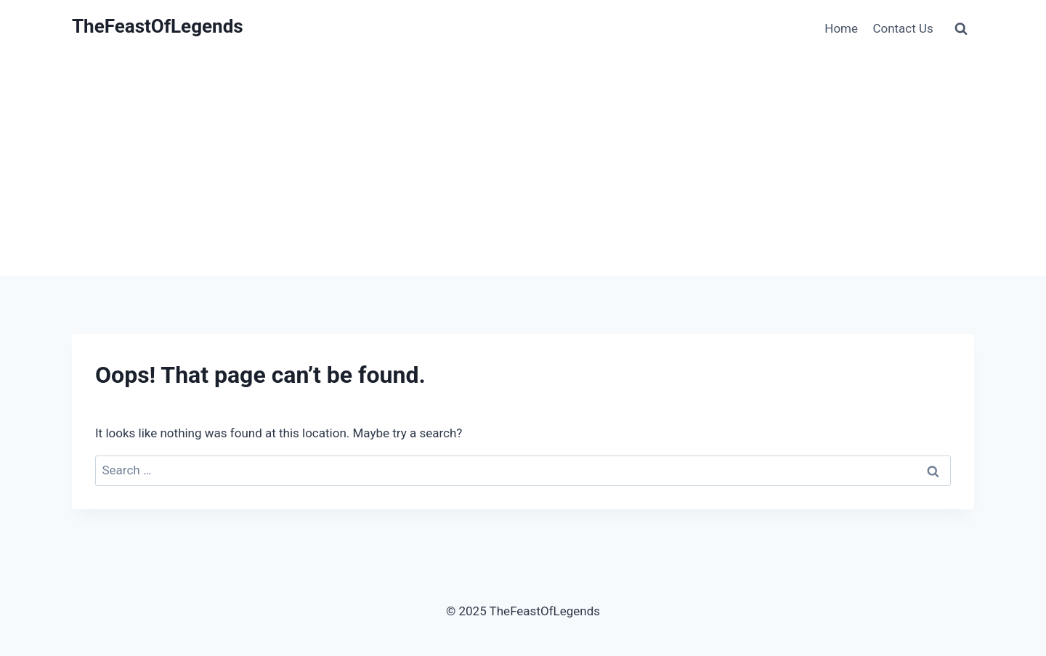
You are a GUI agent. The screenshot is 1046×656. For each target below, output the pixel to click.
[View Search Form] (961, 29)
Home (841, 28)
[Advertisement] (523, 167)
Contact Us (902, 28)
